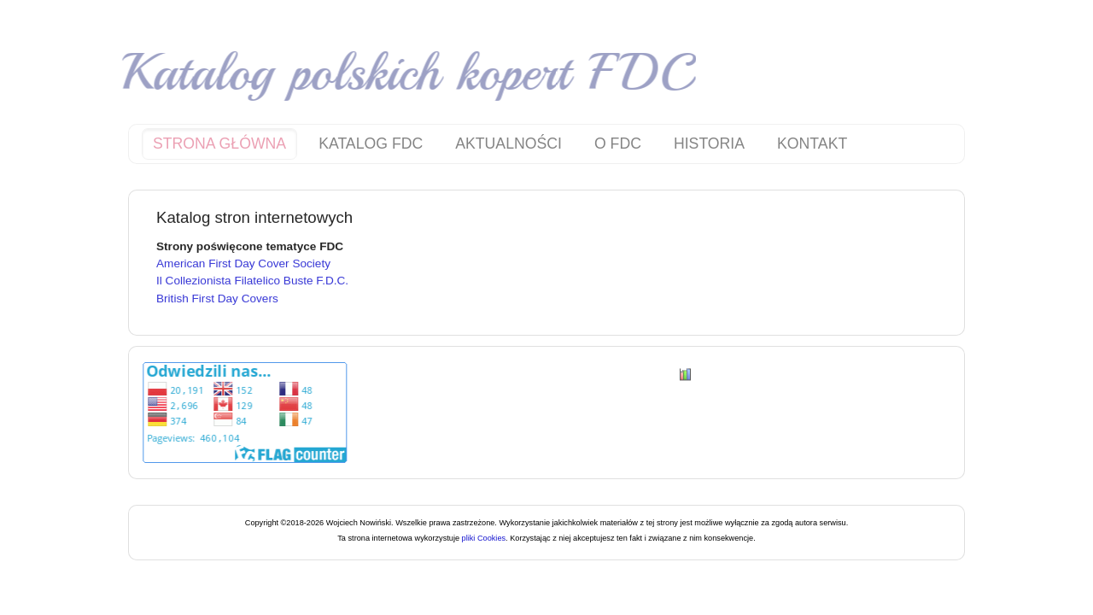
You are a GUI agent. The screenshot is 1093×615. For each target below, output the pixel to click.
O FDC (617, 143)
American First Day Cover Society (243, 261)
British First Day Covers (217, 296)
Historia (709, 143)
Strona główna (219, 143)
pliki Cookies (482, 538)
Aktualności (508, 143)
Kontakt (812, 143)
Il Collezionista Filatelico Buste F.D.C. (252, 278)
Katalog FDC (371, 143)
